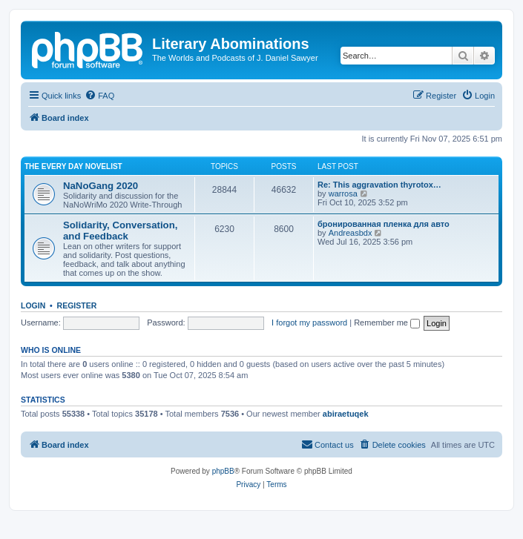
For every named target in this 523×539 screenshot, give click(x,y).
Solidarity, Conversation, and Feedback (120, 230)
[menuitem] (99, 96)
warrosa (343, 193)
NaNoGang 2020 (100, 185)
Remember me (387, 322)
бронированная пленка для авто (384, 223)
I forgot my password (309, 322)
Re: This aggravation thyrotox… (379, 184)
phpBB (223, 471)
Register (77, 305)
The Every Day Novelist (73, 166)
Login (33, 305)
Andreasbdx (350, 232)
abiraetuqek (346, 413)
